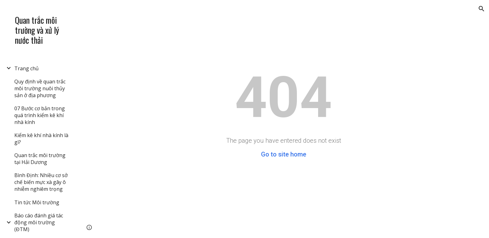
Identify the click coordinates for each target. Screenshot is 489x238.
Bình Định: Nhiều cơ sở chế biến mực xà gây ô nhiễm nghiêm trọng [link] (41, 182)
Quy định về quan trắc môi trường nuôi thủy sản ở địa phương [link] (39, 88)
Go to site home (283, 154)
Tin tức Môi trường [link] (36, 202)
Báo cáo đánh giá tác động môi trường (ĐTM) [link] (38, 222)
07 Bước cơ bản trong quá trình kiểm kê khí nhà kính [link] (39, 115)
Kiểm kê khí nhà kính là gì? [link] (41, 139)
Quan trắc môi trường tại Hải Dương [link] (39, 159)
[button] (481, 8)
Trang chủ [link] (26, 68)
